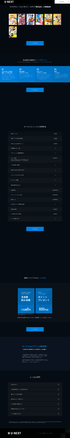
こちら (24, 160)
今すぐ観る (61, 1)
